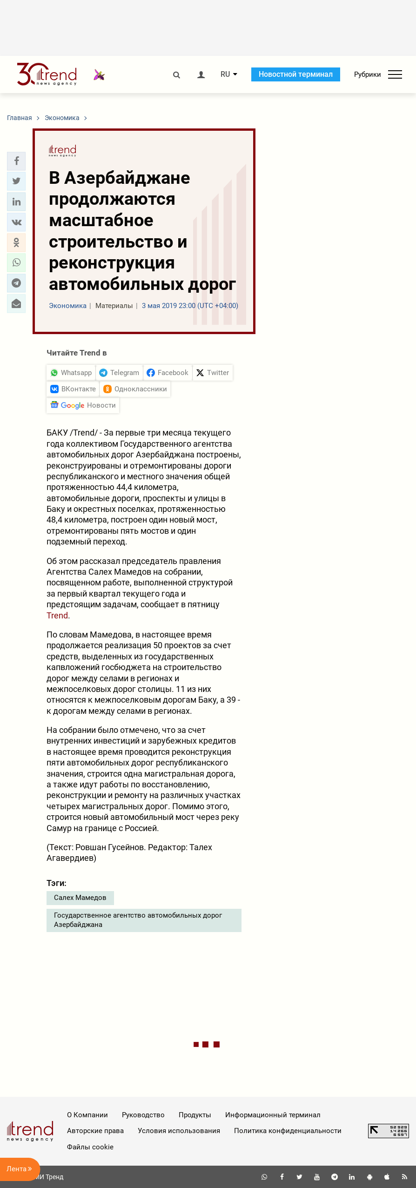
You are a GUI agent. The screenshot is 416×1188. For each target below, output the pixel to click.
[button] (16, 161)
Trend (57, 615)
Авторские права (95, 1131)
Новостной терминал (296, 74)
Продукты (195, 1115)
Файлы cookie (90, 1147)
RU (225, 74)
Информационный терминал (273, 1115)
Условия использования (179, 1131)
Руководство (143, 1115)
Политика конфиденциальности (288, 1131)
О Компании (87, 1115)
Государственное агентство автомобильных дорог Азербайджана (138, 920)
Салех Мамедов (80, 897)
